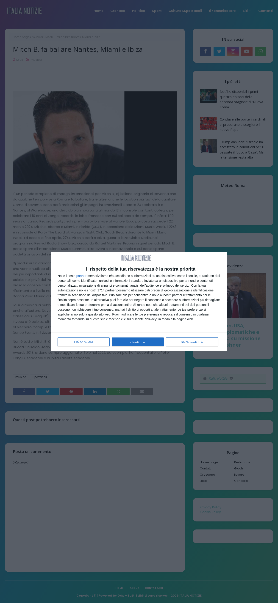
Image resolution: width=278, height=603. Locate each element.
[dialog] (139, 301)
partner (81, 276)
